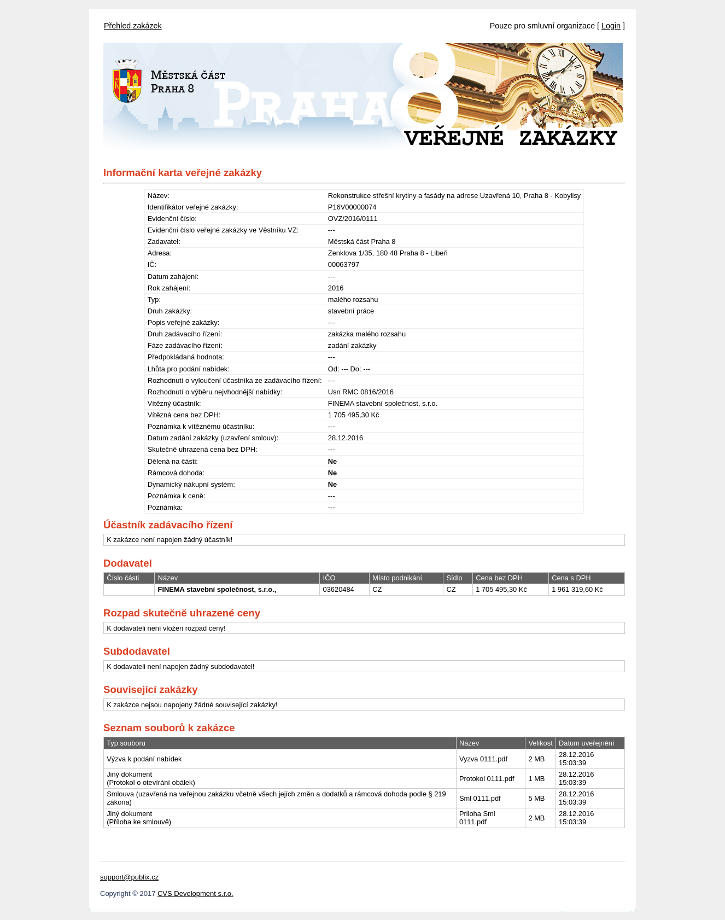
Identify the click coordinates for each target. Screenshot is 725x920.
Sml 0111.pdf (480, 798)
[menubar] (133, 23)
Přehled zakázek (133, 25)
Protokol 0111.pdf (486, 779)
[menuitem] (133, 23)
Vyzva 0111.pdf (483, 759)
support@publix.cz (129, 877)
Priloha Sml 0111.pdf (477, 818)
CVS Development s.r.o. (195, 893)
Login (611, 25)
